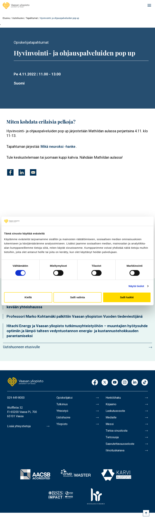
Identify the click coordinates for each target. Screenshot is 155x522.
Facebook (95, 382)
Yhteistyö (62, 411)
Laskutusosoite (115, 411)
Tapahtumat (32, 18)
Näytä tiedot (136, 286)
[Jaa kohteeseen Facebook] (10, 172)
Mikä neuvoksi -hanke (58, 146)
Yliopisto (62, 424)
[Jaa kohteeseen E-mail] (33, 172)
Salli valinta (77, 297)
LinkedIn (134, 382)
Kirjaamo (111, 404)
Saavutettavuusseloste (120, 444)
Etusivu (6, 18)
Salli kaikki (127, 297)
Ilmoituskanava (115, 450)
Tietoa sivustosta (116, 430)
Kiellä (28, 297)
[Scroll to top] (146, 513)
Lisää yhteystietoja (19, 426)
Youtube (115, 382)
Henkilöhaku (113, 397)
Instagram (125, 382)
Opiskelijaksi (64, 397)
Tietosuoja (112, 437)
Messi (110, 424)
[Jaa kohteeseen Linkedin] (22, 172)
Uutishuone (18, 18)
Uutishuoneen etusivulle (21, 347)
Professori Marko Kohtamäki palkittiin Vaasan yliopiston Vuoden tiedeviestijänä (75, 316)
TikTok (144, 382)
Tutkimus (62, 404)
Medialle (111, 417)
